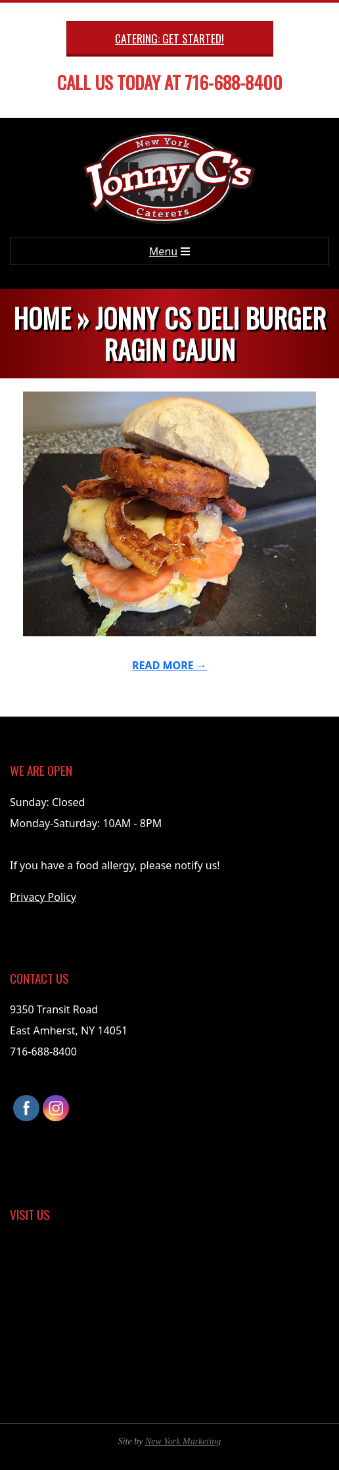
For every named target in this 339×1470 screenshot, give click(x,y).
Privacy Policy (43, 897)
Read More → (169, 665)
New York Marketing (183, 1441)
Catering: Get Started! (169, 38)
